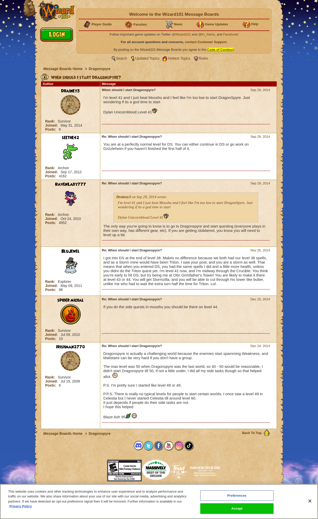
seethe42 (70, 138)
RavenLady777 (70, 184)
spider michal (70, 300)
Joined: (52, 125)
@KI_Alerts (206, 34)
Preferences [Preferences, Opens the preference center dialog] (237, 495)
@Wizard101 (181, 34)
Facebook (230, 34)
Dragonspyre (99, 69)
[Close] (309, 501)
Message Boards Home (63, 69)
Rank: (50, 121)
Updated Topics (147, 58)
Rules (203, 58)
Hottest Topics (179, 58)
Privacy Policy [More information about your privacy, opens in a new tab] (20, 506)
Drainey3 (70, 91)
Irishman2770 (70, 347)
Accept (236, 508)
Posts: (51, 129)
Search (121, 58)
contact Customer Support (206, 42)
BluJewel (70, 251)
